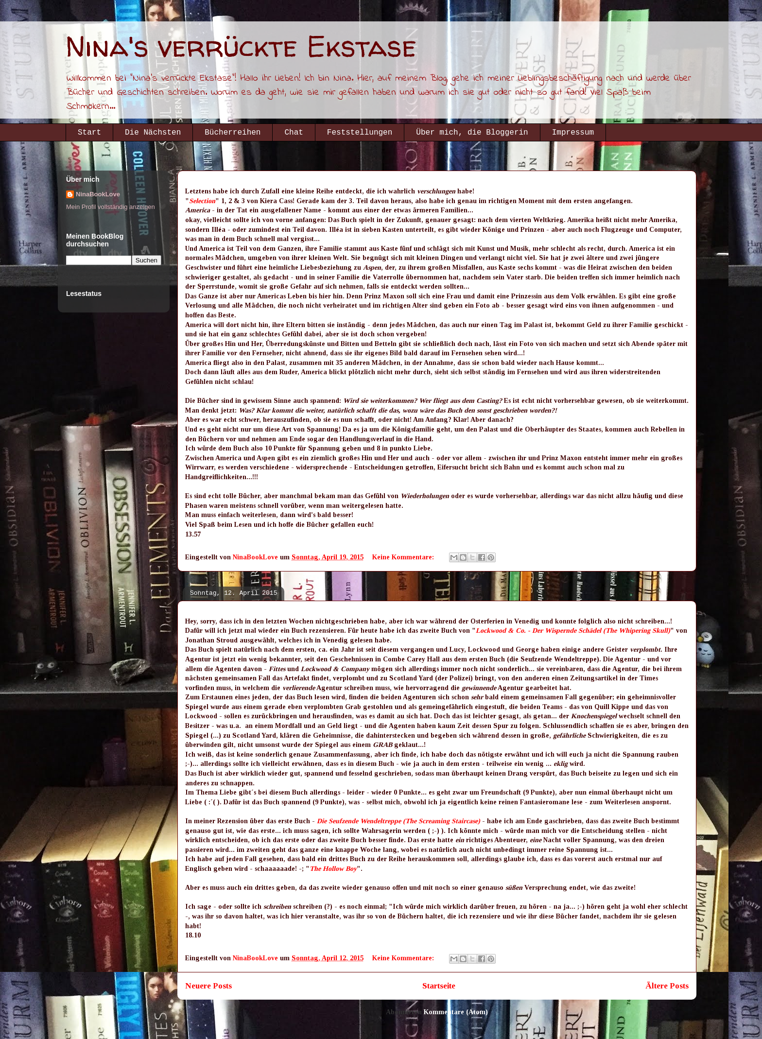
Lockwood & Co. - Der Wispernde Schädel (538, 630)
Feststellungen (359, 132)
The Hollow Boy (333, 868)
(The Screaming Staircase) (441, 821)
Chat (293, 132)
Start (89, 132)
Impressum (573, 132)
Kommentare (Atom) (456, 1012)
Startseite (438, 985)
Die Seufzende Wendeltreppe (359, 821)
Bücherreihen (232, 132)
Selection (202, 201)
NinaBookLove (98, 194)
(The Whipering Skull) (636, 630)
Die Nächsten (153, 132)
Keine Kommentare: (404, 557)
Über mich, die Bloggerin (472, 132)
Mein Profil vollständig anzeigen (110, 206)
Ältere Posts (667, 985)
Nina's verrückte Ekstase (241, 46)
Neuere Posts (208, 985)
